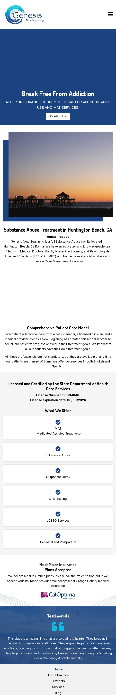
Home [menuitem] (58, 669)
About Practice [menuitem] (58, 675)
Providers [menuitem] (58, 681)
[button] (58, 116)
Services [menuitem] (58, 687)
